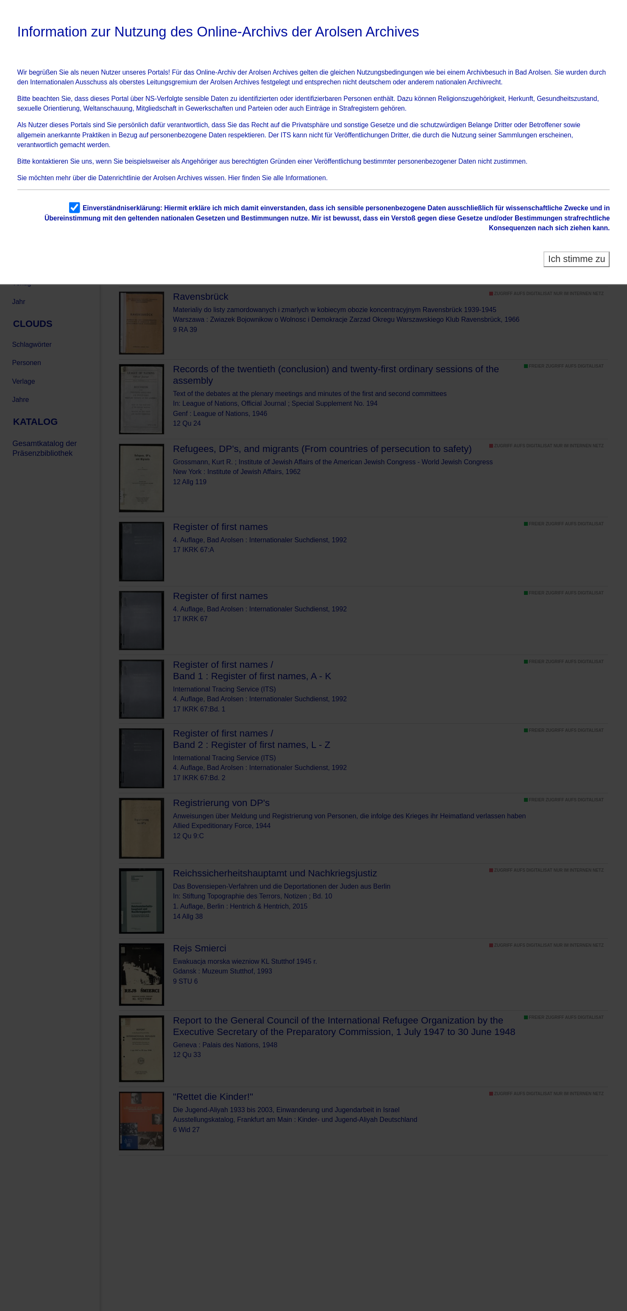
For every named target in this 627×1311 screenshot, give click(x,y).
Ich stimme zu (576, 259)
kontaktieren (50, 161)
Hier (234, 177)
